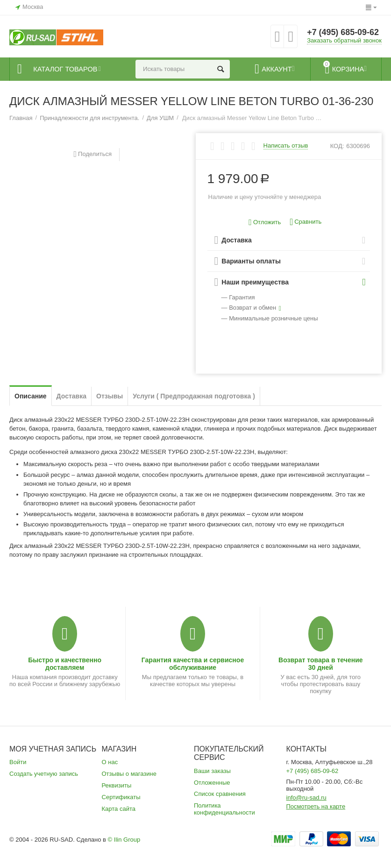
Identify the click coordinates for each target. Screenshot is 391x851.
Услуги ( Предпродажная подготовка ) (194, 396)
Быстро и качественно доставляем (64, 663)
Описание (30, 396)
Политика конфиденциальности (224, 809)
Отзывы (109, 396)
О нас (110, 762)
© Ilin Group (124, 839)
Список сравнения (220, 793)
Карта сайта (119, 808)
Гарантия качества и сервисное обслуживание (193, 663)
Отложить (265, 223)
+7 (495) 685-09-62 (343, 32)
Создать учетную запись (43, 773)
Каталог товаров (66, 69)
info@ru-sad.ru (306, 797)
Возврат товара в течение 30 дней (320, 663)
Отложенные (212, 782)
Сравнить (305, 222)
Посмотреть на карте (316, 806)
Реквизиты (117, 785)
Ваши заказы (212, 770)
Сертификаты (121, 797)
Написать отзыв (285, 145)
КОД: (337, 145)
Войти (17, 762)
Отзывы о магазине (129, 773)
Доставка (71, 396)
